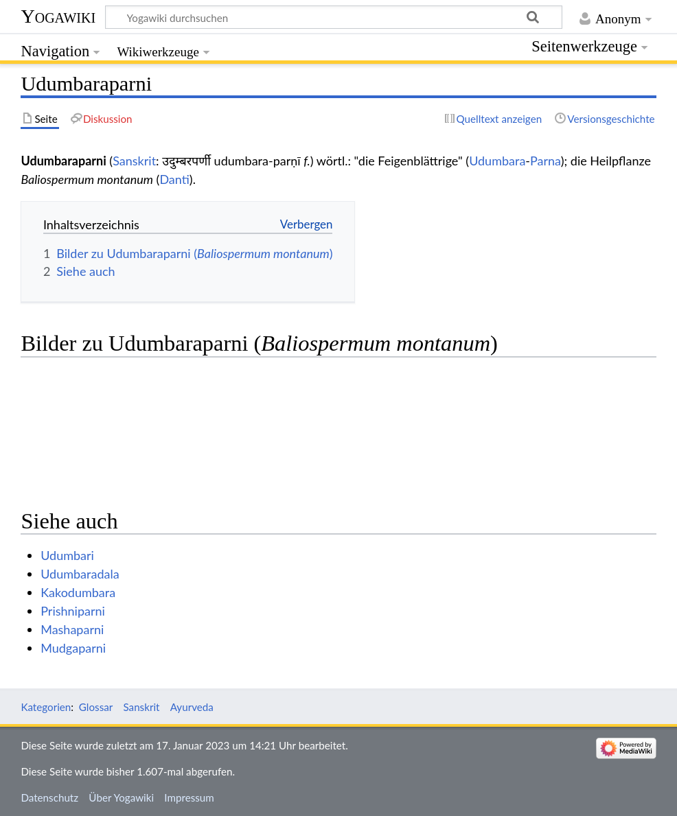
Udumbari (67, 555)
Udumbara (497, 160)
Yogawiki (58, 16)
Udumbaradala (80, 573)
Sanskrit (134, 160)
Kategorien (46, 707)
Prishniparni (73, 610)
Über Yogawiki (121, 797)
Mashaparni (72, 629)
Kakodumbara (78, 592)
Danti (174, 179)
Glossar (96, 707)
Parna (545, 160)
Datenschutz (49, 797)
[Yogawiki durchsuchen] (334, 17)
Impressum (189, 797)
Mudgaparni (73, 647)
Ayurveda (192, 707)
